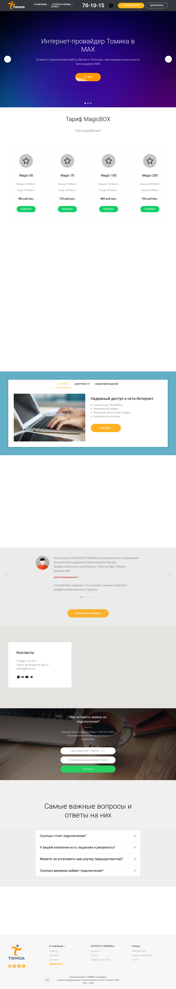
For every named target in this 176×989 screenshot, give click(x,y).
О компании (56, 946)
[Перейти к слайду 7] (94, 597)
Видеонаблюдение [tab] (106, 384)
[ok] (23, 966)
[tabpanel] (88, 417)
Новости (54, 951)
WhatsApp (88, 769)
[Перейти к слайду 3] (90, 103)
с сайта (135, 960)
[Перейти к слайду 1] (85, 103)
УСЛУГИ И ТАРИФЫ (61, 4)
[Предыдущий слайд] (7, 59)
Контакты (54, 960)
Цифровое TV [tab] (82, 384)
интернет (95, 951)
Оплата (136, 946)
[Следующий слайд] (168, 59)
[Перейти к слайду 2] (88, 103)
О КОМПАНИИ (40, 4)
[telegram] (111, 5)
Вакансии (54, 955)
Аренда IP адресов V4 (100, 960)
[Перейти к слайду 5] (90, 597)
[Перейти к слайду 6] (92, 597)
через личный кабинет (142, 955)
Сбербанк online (139, 951)
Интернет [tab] (63, 384)
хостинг (94, 955)
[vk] (22, 677)
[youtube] (27, 677)
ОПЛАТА (55, 7)
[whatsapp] (18, 677)
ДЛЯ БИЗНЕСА (56, 964)
